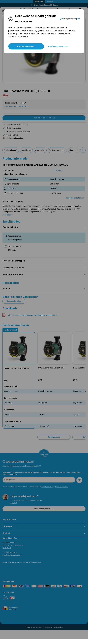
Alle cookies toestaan (25, 46)
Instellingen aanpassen (58, 46)
